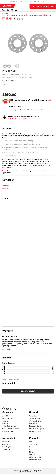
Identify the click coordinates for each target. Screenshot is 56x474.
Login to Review (28, 391)
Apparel (32, 454)
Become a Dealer (35, 426)
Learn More (6, 349)
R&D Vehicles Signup (36, 429)
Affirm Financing (35, 431)
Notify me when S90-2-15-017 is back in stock (28, 110)
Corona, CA (41, 2)
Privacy (5, 423)
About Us (5, 416)
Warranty (5, 185)
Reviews (5, 188)
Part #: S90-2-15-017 (9, 81)
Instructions (33, 423)
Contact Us (33, 416)
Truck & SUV (34, 444)
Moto (31, 452)
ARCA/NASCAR (35, 457)
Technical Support (35, 418)
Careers (5, 421)
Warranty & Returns (36, 421)
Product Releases (35, 459)
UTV (31, 449)
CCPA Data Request (9, 426)
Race (31, 447)
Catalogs (5, 444)
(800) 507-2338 (14, 2)
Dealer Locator (7, 431)
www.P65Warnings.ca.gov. (17, 118)
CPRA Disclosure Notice (10, 429)
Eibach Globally (7, 418)
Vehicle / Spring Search (43, 6)
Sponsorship (6, 449)
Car (30, 442)
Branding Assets (8, 447)
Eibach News (7, 442)
